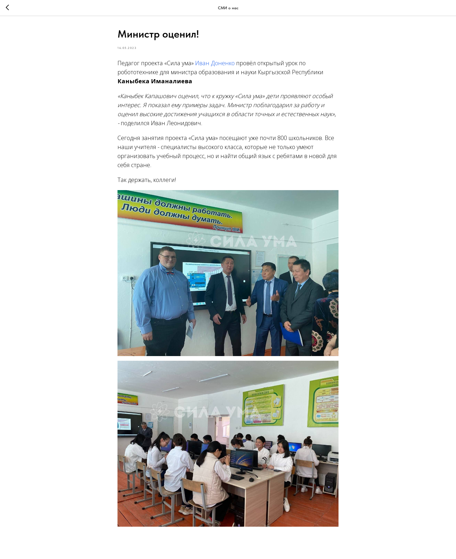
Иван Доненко (215, 63)
